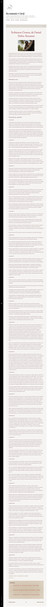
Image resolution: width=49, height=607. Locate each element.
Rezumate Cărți (15, 13)
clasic (15, 576)
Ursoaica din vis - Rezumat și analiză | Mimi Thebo (26, 585)
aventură (11, 576)
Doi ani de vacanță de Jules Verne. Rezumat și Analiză (26, 590)
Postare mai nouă (12, 602)
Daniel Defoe (21, 576)
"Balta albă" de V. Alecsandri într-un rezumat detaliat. (26, 594)
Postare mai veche (40, 602)
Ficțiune (26, 576)
